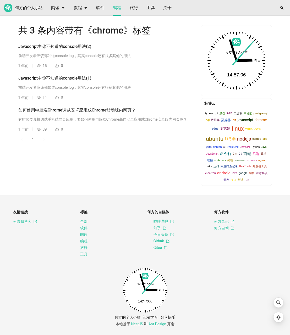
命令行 (226, 153)
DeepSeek (232, 147)
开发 (226, 180)
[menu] (159, 7)
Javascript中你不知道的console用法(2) (54, 46)
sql (208, 120)
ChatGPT (245, 147)
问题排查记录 (229, 166)
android (224, 173)
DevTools (245, 166)
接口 (233, 180)
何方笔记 (224, 221)
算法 (263, 153)
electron (210, 173)
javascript (245, 120)
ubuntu (214, 139)
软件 (100, 7)
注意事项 (261, 173)
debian (217, 147)
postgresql (260, 113)
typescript (211, 113)
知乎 (156, 228)
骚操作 (226, 120)
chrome (261, 120)
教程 (81, 8)
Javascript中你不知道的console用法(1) (54, 78)
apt (264, 139)
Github (158, 241)
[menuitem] (58, 8)
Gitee (157, 247)
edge (215, 128)
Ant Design (157, 324)
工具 (150, 7)
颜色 (222, 113)
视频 (210, 160)
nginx (261, 160)
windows (253, 128)
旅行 (134, 7)
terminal (239, 160)
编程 (117, 7)
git (234, 120)
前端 (247, 153)
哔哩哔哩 (160, 221)
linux (238, 128)
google (242, 173)
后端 (256, 154)
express (252, 160)
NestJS (137, 324)
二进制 (238, 113)
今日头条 (160, 234)
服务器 (230, 139)
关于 (167, 7)
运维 (216, 166)
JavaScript (212, 153)
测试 (240, 180)
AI (224, 147)
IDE (247, 180)
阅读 (58, 8)
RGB (229, 113)
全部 (83, 221)
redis (209, 166)
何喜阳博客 (25, 221)
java (234, 173)
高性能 (248, 113)
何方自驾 (224, 228)
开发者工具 (260, 166)
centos (256, 139)
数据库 (215, 120)
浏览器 (225, 128)
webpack (220, 160)
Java (263, 147)
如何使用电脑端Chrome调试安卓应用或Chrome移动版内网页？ (77, 110)
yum (208, 147)
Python (255, 147)
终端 (230, 160)
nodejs (244, 139)
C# (240, 153)
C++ (235, 153)
